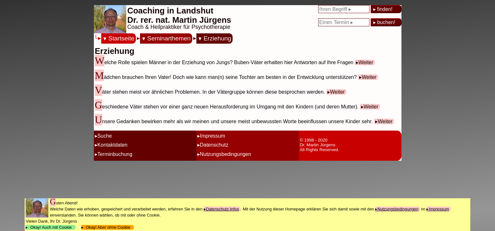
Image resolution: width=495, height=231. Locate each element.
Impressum (212, 136)
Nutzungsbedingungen (225, 154)
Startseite (121, 38)
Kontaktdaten (112, 145)
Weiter (366, 62)
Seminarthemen (169, 38)
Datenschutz (214, 145)
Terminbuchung (114, 154)
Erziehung (217, 38)
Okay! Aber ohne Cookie (108, 227)
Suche (104, 136)
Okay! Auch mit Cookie (51, 227)
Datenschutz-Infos (222, 209)
